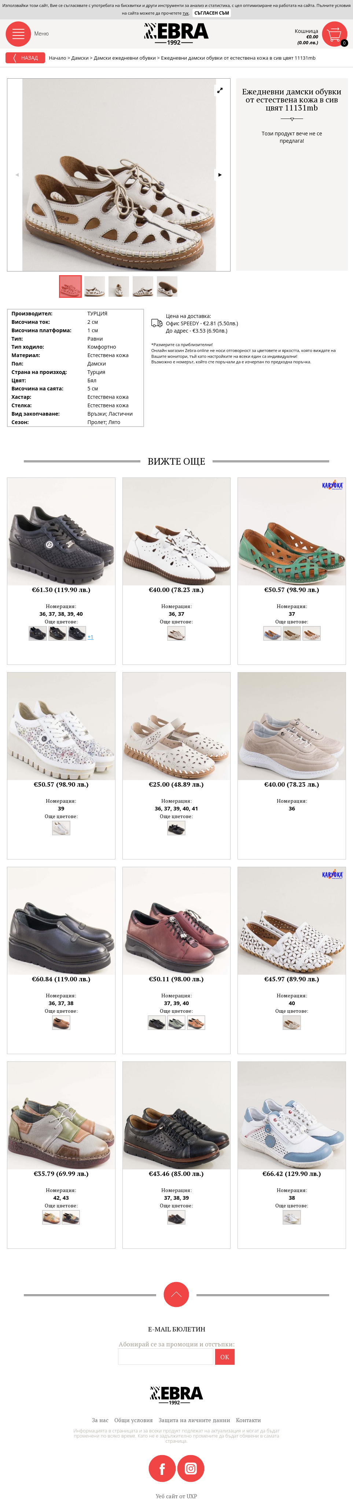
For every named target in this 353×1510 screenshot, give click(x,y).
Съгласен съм (211, 13)
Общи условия (133, 1420)
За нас (100, 1420)
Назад (25, 58)
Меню (41, 33)
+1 (90, 636)
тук (185, 13)
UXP (192, 1496)
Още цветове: (61, 621)
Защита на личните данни (194, 1420)
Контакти (248, 1420)
